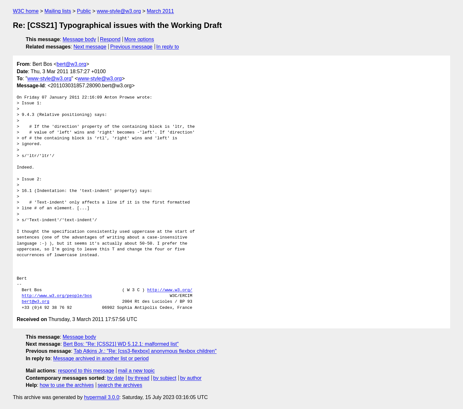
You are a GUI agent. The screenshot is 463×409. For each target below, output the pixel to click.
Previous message (131, 46)
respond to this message (86, 370)
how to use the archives (67, 385)
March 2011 (160, 11)
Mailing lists (57, 11)
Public (84, 11)
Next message (90, 46)
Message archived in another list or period (101, 358)
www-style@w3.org (119, 11)
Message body (79, 39)
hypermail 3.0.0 (101, 397)
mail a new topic (136, 370)
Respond (110, 39)
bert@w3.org (71, 64)
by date (115, 378)
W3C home (26, 11)
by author (191, 378)
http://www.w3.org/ (169, 290)
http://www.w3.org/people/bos (57, 296)
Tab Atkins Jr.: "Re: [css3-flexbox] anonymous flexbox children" (145, 351)
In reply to (167, 46)
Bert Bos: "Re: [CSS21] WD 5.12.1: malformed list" (121, 344)
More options (139, 39)
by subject (164, 378)
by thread (139, 378)
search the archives (120, 385)
